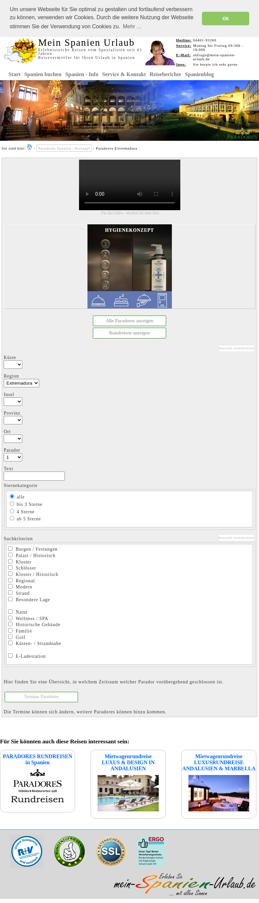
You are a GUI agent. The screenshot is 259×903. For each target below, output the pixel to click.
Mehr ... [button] (132, 26)
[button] (129, 320)
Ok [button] (226, 18)
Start (15, 74)
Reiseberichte (165, 74)
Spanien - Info (81, 74)
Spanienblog (199, 74)
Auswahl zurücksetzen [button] (236, 347)
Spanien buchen (42, 74)
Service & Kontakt (124, 74)
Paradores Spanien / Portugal (64, 148)
